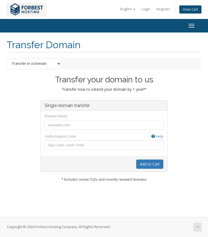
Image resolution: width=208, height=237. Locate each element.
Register (163, 9)
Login (146, 9)
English (127, 9)
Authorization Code (104, 136)
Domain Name (56, 115)
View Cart (190, 9)
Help (157, 136)
